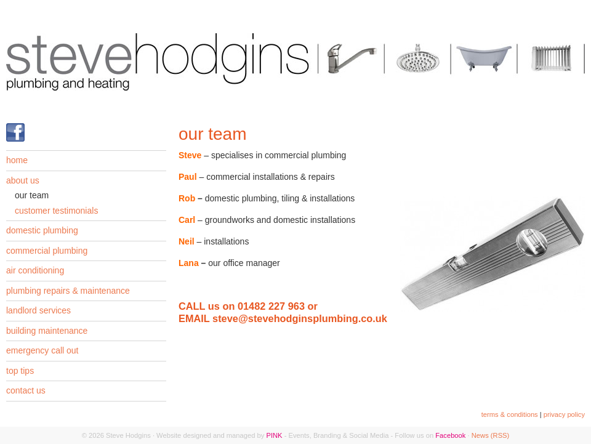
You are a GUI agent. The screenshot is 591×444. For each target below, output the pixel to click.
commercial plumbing (46, 251)
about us (22, 180)
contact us (26, 390)
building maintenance (46, 331)
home (17, 160)
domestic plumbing (42, 230)
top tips (20, 371)
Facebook (450, 435)
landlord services (38, 310)
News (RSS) (491, 435)
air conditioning (35, 270)
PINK (274, 435)
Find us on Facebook (15, 132)
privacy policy (564, 414)
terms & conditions (509, 414)
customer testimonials (56, 211)
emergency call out (42, 350)
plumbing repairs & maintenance (68, 291)
